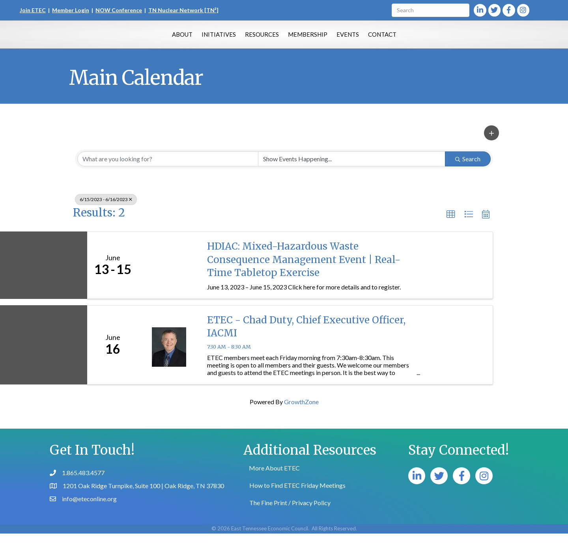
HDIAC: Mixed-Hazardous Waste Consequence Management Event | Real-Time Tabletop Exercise (303, 269)
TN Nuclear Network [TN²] (183, 10)
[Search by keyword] (167, 168)
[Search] (430, 10)
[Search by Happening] (351, 168)
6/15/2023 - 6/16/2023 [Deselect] (106, 209)
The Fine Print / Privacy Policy (290, 512)
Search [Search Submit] (467, 168)
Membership (346, 38)
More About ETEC (274, 477)
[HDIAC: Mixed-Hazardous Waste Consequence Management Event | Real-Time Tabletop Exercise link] (168, 275)
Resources (224, 38)
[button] (491, 142)
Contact (420, 38)
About (144, 38)
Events (386, 38)
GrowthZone (301, 411)
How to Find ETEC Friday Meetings (297, 494)
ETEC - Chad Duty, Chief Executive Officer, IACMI (306, 336)
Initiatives (180, 38)
